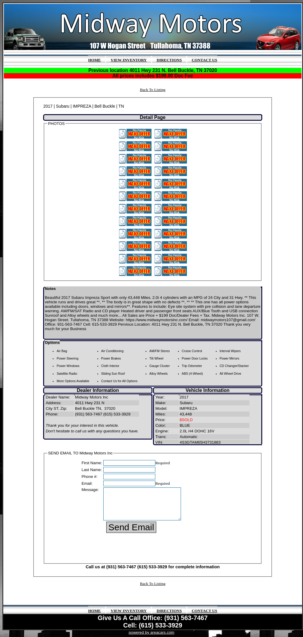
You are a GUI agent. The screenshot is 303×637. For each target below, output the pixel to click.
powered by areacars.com (151, 632)
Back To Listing (152, 89)
